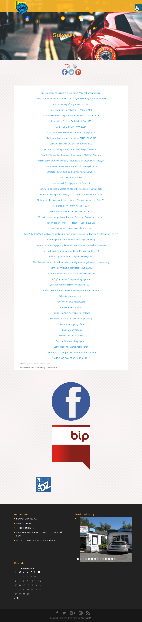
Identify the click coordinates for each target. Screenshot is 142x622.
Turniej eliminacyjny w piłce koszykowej (71, 312)
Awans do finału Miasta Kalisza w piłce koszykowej (71, 273)
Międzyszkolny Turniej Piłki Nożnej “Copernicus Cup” (71, 222)
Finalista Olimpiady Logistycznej (71, 341)
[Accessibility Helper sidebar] (138, 7)
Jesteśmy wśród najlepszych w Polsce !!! (71, 183)
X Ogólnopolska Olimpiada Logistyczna (71, 279)
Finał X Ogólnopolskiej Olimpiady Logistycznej (71, 256)
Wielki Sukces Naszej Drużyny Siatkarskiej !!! (71, 211)
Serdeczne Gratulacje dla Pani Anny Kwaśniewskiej (71, 171)
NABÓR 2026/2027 (25, 523)
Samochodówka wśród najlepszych (71, 346)
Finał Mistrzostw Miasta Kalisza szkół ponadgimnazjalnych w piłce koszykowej (71, 262)
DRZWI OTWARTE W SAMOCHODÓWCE (35, 540)
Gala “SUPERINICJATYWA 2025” (71, 126)
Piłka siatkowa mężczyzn (71, 296)
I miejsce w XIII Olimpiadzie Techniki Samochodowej (71, 352)
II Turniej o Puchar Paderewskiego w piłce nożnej (71, 239)
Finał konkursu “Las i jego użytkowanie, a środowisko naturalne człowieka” (71, 245)
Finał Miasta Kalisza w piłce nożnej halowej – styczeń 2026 (70, 115)
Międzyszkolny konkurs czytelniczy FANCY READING (71, 138)
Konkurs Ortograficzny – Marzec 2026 (71, 104)
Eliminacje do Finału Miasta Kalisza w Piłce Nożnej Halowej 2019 (71, 188)
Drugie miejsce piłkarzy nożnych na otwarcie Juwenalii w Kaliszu (71, 194)
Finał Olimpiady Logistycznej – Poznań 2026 (71, 109)
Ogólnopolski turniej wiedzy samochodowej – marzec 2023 (71, 149)
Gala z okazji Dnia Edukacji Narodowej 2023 (71, 143)
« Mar (17, 598)
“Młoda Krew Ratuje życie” (71, 177)
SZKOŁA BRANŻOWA (26, 518)
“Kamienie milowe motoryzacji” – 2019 (71, 205)
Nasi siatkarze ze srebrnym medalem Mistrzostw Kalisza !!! (71, 251)
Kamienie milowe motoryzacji (71, 301)
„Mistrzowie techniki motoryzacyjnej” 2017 (71, 284)
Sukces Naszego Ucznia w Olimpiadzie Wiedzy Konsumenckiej (71, 92)
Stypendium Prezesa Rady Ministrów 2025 (71, 121)
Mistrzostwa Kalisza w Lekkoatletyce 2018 (70, 228)
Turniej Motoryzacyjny (71, 329)
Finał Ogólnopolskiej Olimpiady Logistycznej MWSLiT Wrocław (71, 155)
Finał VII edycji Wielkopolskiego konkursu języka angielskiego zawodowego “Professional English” (71, 234)
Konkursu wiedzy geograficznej (71, 324)
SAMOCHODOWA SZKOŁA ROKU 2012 (71, 358)
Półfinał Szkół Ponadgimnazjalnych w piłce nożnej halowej (71, 290)
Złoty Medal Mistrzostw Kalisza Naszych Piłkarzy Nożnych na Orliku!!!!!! (71, 200)
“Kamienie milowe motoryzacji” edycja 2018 (71, 267)
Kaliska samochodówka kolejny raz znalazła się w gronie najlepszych (71, 160)
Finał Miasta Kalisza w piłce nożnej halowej (71, 318)
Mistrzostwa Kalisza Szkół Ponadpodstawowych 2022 (71, 166)
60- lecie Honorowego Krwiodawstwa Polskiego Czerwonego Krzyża (71, 217)
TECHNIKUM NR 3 (25, 527)
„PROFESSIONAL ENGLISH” (71, 335)
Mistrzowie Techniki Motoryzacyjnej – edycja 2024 (71, 132)
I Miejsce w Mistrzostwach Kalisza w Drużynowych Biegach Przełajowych (71, 98)
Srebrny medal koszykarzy (70, 307)
